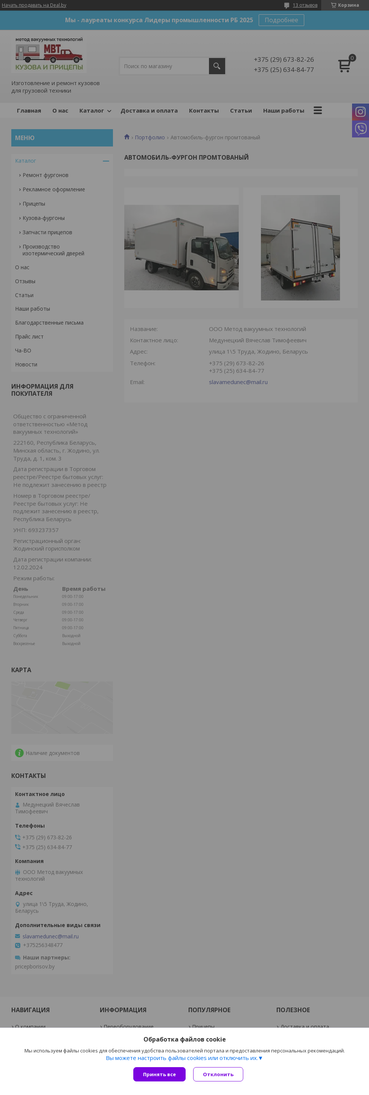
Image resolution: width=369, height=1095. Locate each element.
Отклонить (218, 1074)
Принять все (159, 1074)
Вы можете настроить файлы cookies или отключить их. (182, 1057)
